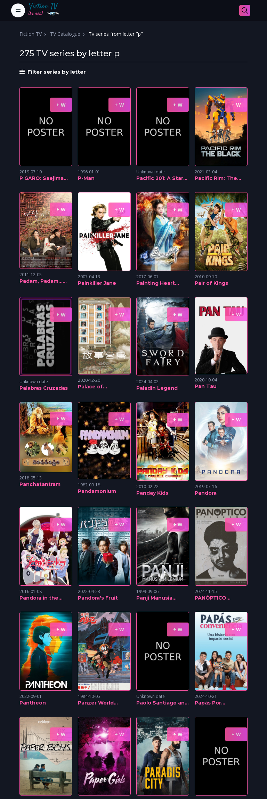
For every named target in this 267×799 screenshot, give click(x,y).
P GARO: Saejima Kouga (41, 178)
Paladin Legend (157, 388)
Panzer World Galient (96, 703)
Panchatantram (39, 484)
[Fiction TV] (47, 10)
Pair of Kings (211, 283)
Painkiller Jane (97, 283)
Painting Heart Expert (155, 283)
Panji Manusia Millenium (154, 598)
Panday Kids (152, 493)
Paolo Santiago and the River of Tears (162, 703)
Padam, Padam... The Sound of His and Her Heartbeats (45, 281)
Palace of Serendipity (93, 387)
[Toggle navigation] (18, 10)
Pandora (206, 493)
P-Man (86, 178)
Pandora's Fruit (98, 598)
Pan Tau (206, 386)
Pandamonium (97, 491)
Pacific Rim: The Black (216, 178)
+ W (61, 104)
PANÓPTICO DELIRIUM (210, 598)
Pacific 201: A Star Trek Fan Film (159, 178)
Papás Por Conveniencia (213, 703)
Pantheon (32, 703)
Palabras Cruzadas (43, 388)
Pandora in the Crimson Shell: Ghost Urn (38, 598)
